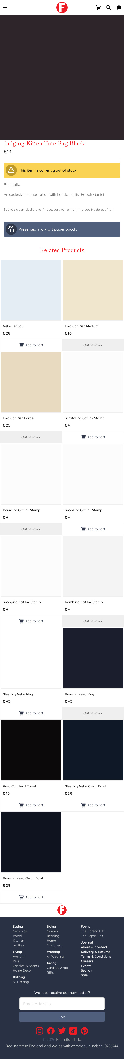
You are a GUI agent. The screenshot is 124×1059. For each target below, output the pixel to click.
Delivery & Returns (95, 952)
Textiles (18, 945)
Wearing (53, 952)
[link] (62, 7)
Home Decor (22, 970)
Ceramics (20, 931)
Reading (53, 936)
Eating (18, 926)
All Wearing (55, 956)
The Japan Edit (92, 936)
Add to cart (31, 345)
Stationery (54, 945)
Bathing (19, 977)
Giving (51, 963)
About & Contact (94, 947)
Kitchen (18, 940)
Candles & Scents (26, 966)
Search (86, 970)
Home (51, 940)
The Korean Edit (93, 931)
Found (86, 926)
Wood (17, 936)
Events (86, 966)
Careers (87, 961)
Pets (16, 961)
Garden (52, 931)
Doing (51, 926)
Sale (84, 975)
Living (17, 952)
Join (62, 1017)
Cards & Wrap (57, 968)
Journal (87, 942)
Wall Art (19, 956)
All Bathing (21, 982)
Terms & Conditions (96, 956)
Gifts (50, 972)
